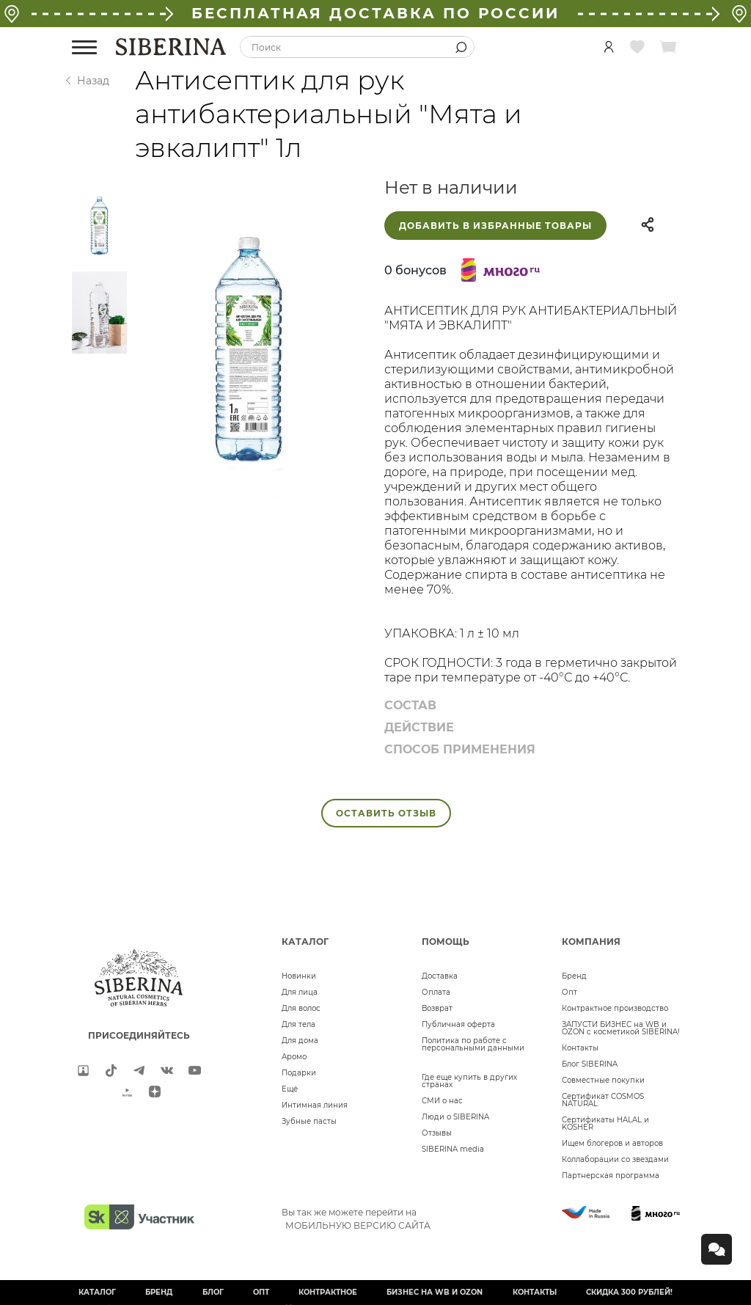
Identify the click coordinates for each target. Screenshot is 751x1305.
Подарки (299, 1073)
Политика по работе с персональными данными (473, 1044)
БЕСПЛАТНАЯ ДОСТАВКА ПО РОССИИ (375, 13)
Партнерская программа (610, 1175)
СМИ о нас (442, 1100)
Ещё (290, 1089)
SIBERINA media (453, 1149)
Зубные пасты (309, 1121)
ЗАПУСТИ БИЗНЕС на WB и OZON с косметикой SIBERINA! (621, 1028)
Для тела (298, 1024)
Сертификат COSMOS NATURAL (603, 1100)
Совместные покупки (603, 1080)
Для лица (300, 992)
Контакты (580, 1048)
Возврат (437, 1008)
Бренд (574, 976)
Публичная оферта (458, 1024)
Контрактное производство (615, 1008)
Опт (569, 992)
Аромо (294, 1056)
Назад (93, 80)
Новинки (299, 976)
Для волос (301, 1008)
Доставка (440, 976)
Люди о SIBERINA (455, 1117)
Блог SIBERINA (590, 1064)
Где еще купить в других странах (469, 1080)
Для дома (300, 1040)
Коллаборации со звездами (615, 1159)
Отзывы (437, 1133)
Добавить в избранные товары (495, 225)
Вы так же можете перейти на (356, 1218)
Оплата (436, 992)
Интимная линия (315, 1105)
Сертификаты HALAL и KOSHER (605, 1123)
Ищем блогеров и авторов (612, 1143)
